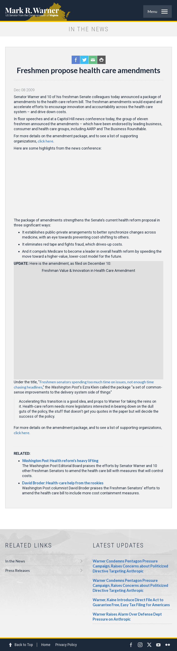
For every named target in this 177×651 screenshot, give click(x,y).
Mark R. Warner (88, 10)
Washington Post (35, 460)
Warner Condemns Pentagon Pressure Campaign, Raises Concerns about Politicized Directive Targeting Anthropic (130, 566)
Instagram (140, 645)
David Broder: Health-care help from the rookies (62, 483)
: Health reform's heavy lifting (73, 460)
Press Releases (17, 570)
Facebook (76, 60)
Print (101, 60)
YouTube (158, 645)
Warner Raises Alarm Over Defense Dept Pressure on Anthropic (127, 616)
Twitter (84, 60)
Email (93, 60)
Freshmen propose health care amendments (88, 70)
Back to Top (24, 644)
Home (45, 644)
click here (45, 141)
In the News (15, 561)
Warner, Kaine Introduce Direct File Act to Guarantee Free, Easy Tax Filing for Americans (131, 602)
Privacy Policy (66, 644)
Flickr (167, 645)
